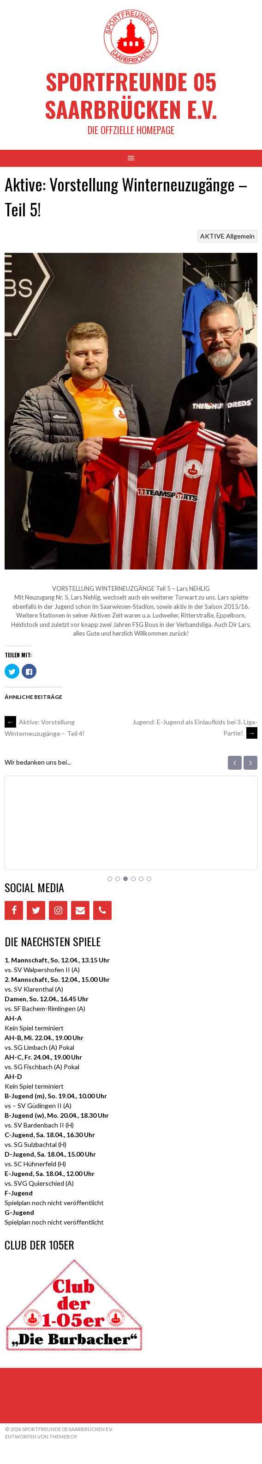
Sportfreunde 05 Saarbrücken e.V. (131, 95)
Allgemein (240, 236)
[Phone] (102, 910)
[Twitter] (36, 910)
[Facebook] (14, 910)
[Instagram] (58, 910)
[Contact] (80, 910)
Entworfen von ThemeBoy (41, 1436)
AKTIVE (212, 236)
